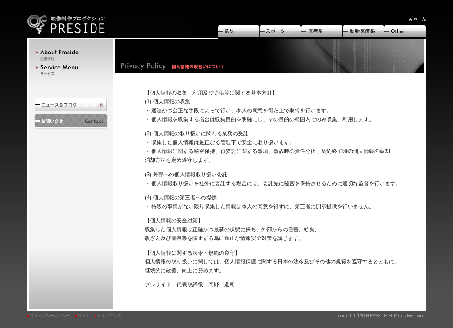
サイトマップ (109, 315)
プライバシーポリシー (50, 315)
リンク (83, 315)
